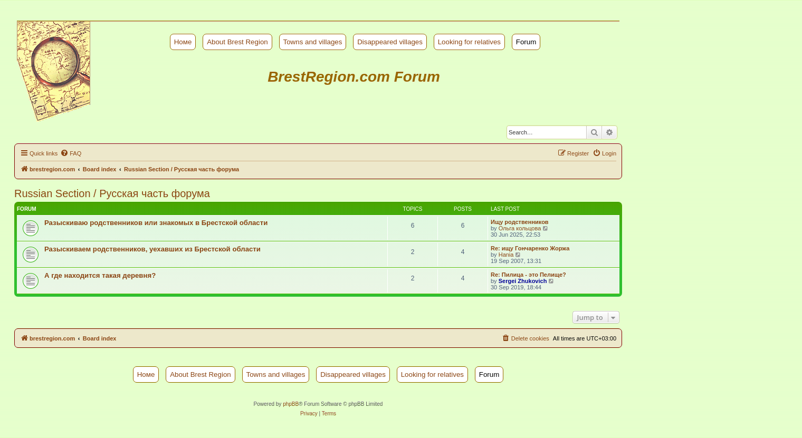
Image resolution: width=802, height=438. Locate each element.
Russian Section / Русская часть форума (112, 193)
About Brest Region (237, 42)
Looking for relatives (469, 42)
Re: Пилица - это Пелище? (528, 274)
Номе (183, 42)
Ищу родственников (520, 222)
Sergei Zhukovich (523, 281)
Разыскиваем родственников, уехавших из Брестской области (152, 249)
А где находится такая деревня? (100, 275)
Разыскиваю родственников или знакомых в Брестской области (156, 223)
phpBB (291, 404)
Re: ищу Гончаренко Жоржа (530, 248)
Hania (506, 254)
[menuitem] (70, 153)
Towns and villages (312, 42)
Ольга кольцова (520, 228)
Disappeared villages (390, 42)
